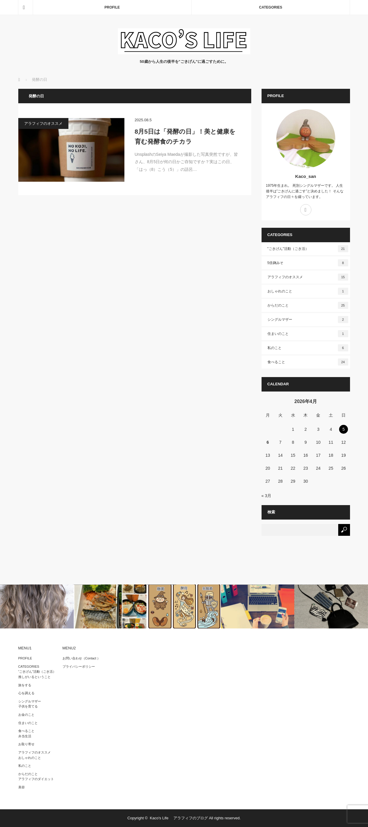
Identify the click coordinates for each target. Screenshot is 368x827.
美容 (21, 787)
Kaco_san (305, 176)
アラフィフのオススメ (43, 123)
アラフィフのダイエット (36, 779)
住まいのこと (307, 333)
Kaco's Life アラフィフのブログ (179, 818)
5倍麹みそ (307, 262)
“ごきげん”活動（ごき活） (37, 671)
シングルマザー (307, 319)
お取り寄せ (26, 744)
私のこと (307, 347)
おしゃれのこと (307, 291)
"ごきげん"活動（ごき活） (307, 248)
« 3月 (266, 495)
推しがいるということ (34, 677)
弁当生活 (24, 736)
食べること (307, 362)
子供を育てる (28, 706)
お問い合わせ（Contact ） (82, 658)
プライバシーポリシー (79, 666)
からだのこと (307, 305)
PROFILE (112, 7)
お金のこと (26, 714)
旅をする (24, 685)
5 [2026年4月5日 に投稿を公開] (343, 429)
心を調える (26, 693)
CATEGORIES (270, 7)
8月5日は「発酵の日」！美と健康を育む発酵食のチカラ (185, 136)
